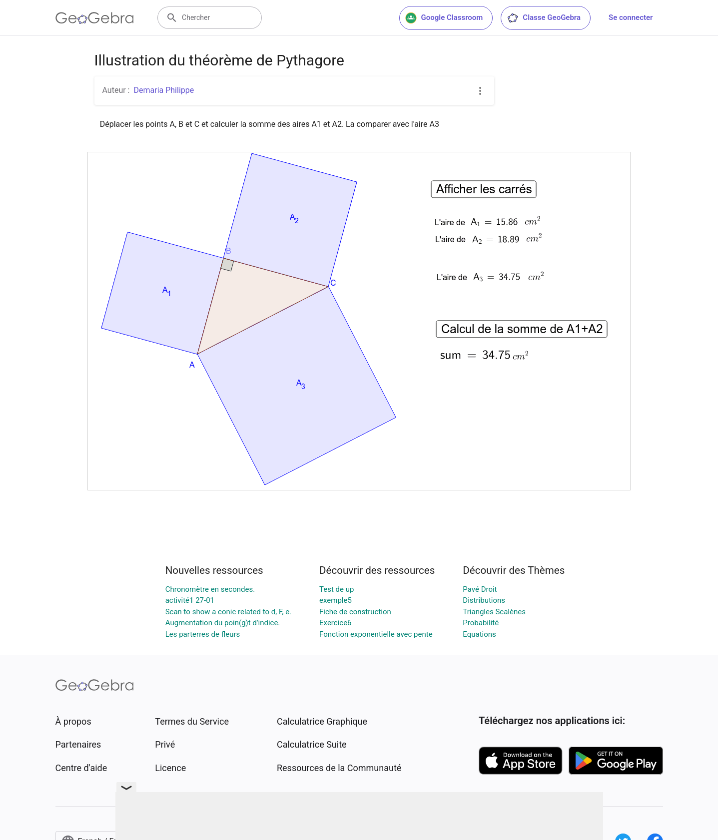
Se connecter (631, 17)
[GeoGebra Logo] (94, 18)
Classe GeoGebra (544, 18)
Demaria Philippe (163, 90)
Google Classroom (444, 18)
